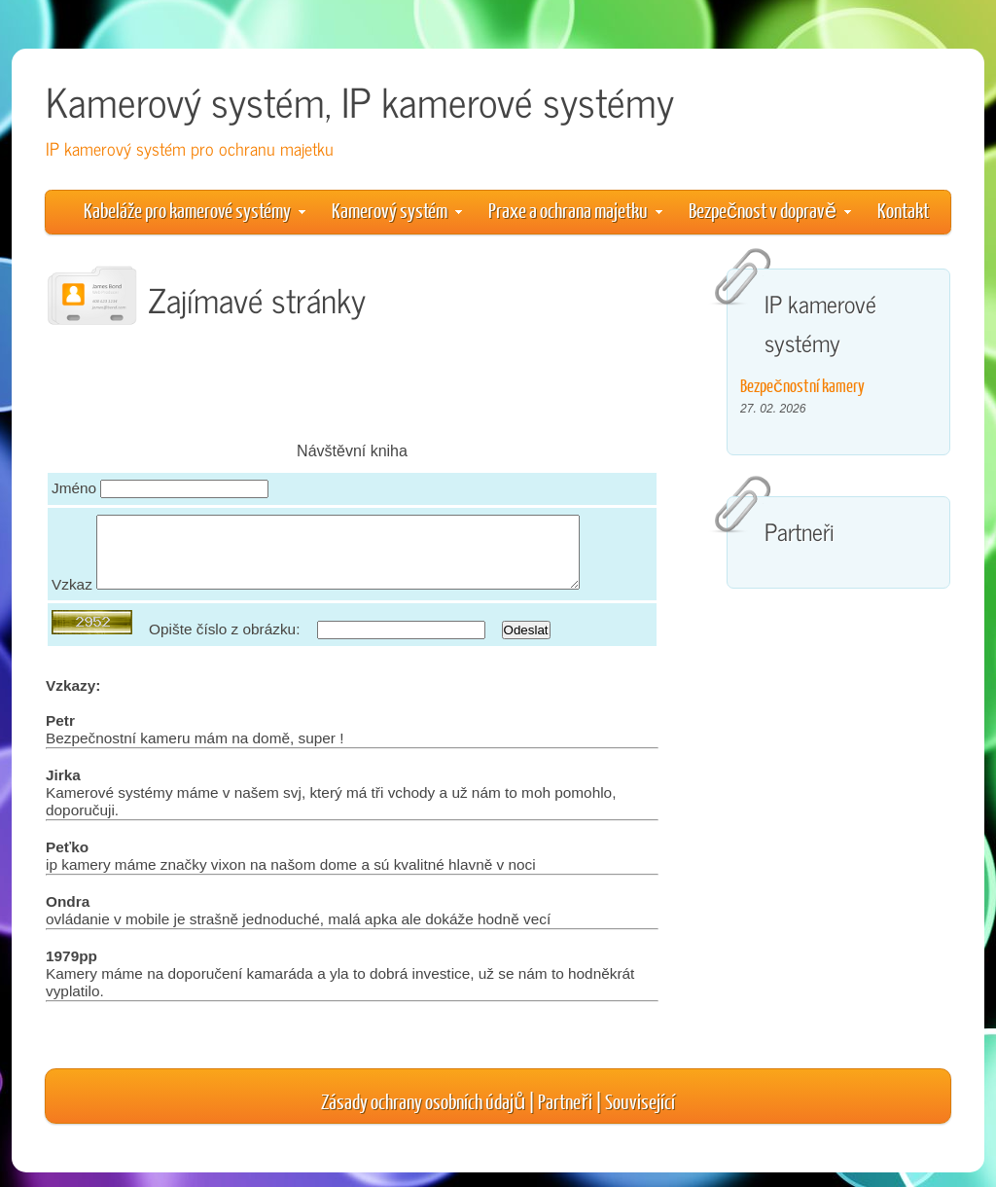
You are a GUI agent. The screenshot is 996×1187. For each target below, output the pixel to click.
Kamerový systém (397, 210)
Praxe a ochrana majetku (575, 210)
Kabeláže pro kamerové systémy (194, 210)
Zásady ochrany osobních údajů (423, 1115)
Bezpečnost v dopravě (770, 210)
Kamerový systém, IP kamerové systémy (360, 100)
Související (640, 1115)
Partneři (564, 1115)
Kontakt (903, 210)
